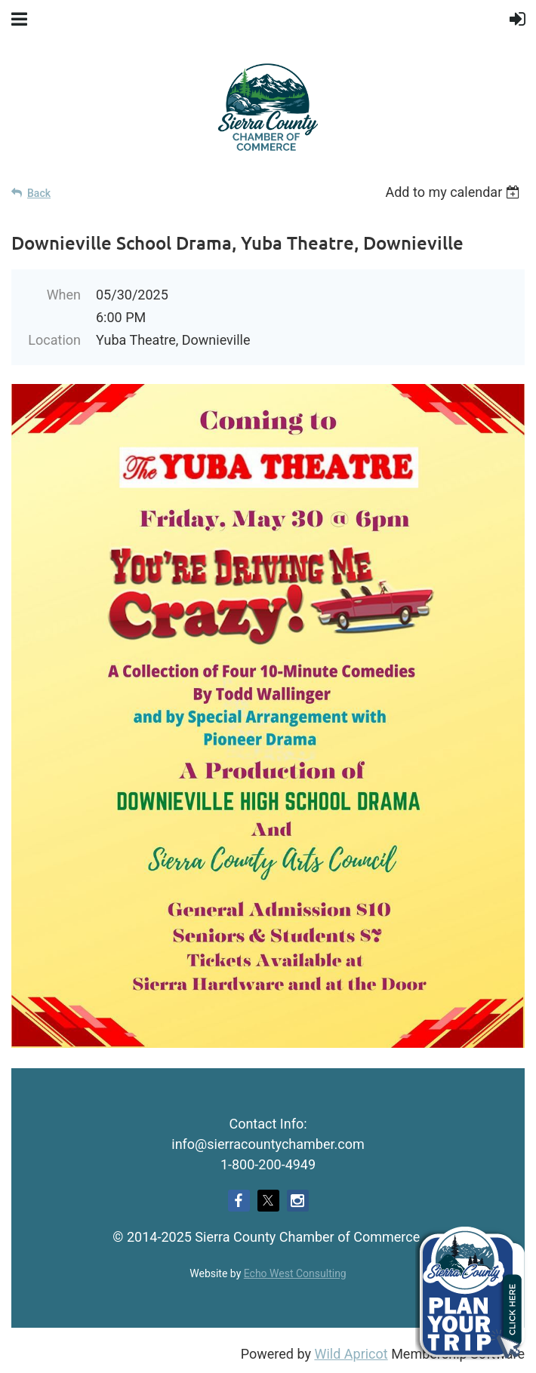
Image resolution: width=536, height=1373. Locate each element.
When (64, 295)
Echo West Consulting (295, 1273)
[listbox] (455, 192)
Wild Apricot (350, 1354)
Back (39, 193)
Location (54, 340)
